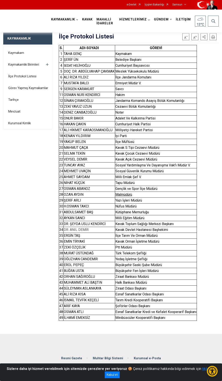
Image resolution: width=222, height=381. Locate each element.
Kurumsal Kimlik (19, 123)
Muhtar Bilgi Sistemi (108, 358)
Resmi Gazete (71, 358)
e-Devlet (131, 4)
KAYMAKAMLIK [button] (63, 19)
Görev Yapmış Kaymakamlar (28, 88)
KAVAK (87, 19)
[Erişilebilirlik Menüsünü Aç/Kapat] (212, 371)
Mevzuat (14, 111)
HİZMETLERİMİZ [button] (133, 19)
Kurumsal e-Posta (147, 358)
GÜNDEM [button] (161, 19)
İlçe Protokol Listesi (22, 76)
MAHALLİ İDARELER (104, 21)
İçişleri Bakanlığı (154, 4)
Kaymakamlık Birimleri (23, 64)
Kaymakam (16, 53)
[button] (204, 36)
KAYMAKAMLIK (19, 38)
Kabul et (112, 374)
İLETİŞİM (183, 19)
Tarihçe (13, 100)
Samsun (177, 4)
